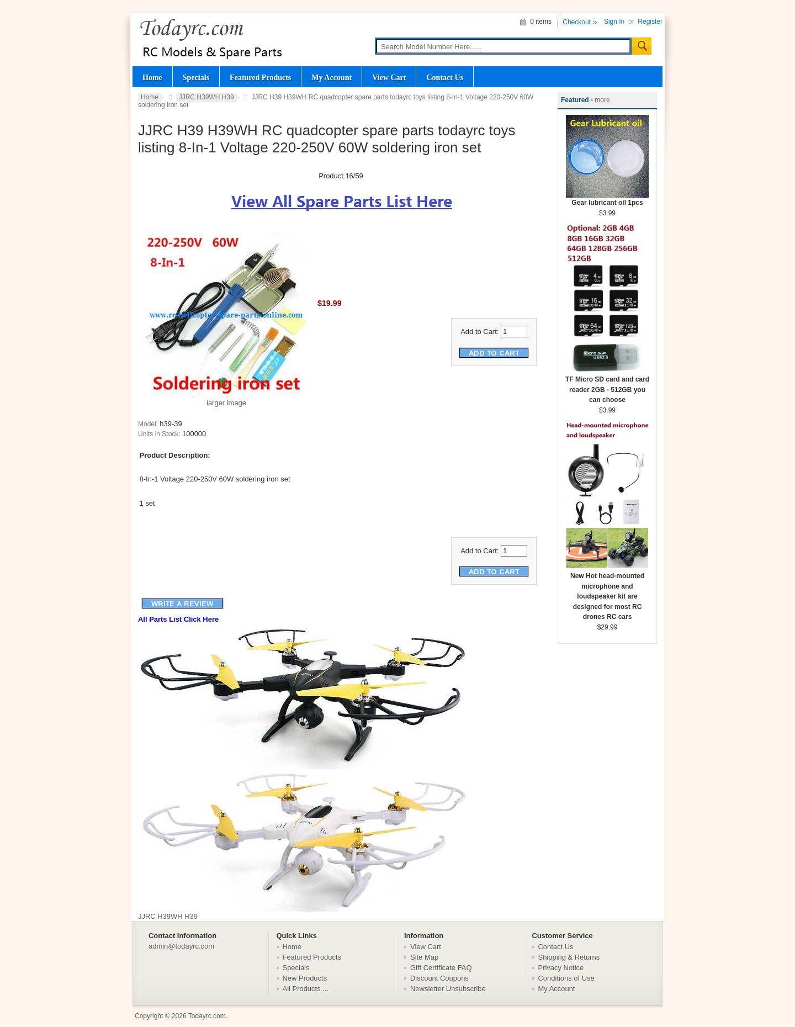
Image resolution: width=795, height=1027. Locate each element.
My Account (331, 77)
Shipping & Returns (569, 957)
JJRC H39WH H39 (206, 97)
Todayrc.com (207, 1016)
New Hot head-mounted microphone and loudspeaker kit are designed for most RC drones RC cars (607, 593)
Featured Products (260, 77)
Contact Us (444, 77)
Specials (196, 77)
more (602, 100)
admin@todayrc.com (181, 946)
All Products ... (306, 988)
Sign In (614, 21)
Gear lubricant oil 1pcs (607, 199)
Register (650, 21)
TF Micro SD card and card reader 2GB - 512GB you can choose (607, 386)
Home (152, 77)
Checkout (577, 22)
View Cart (389, 77)
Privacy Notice (561, 968)
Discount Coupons (439, 978)
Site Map (424, 957)
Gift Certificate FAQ (441, 968)
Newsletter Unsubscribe (448, 988)
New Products (305, 978)
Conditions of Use (566, 978)
